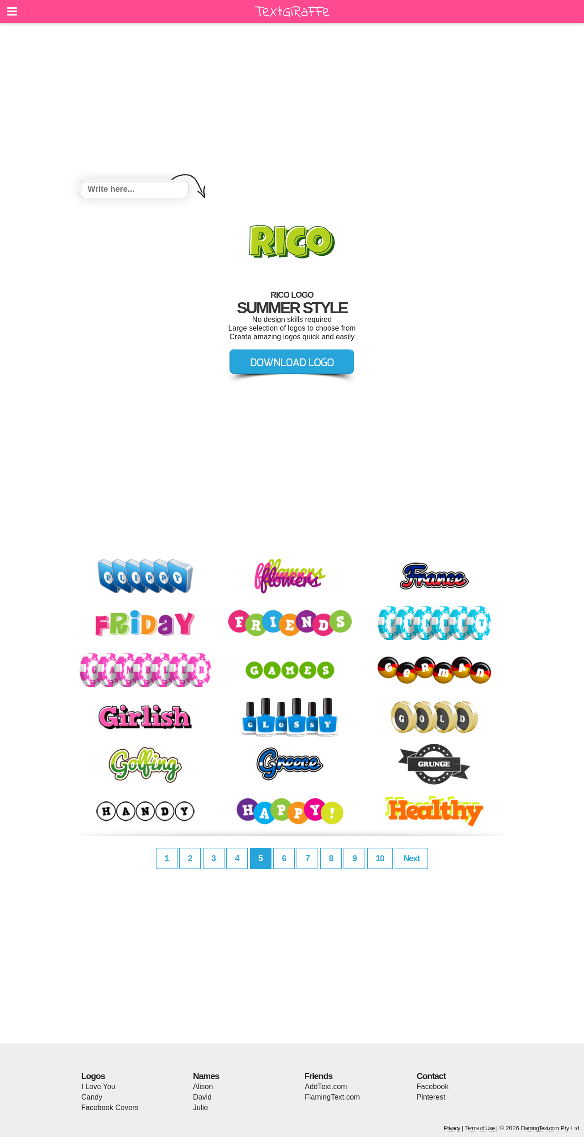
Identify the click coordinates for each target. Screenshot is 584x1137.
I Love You (98, 1086)
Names (206, 1076)
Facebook (432, 1086)
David (202, 1097)
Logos (93, 1076)
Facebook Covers (109, 1107)
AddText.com (326, 1086)
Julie (200, 1107)
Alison (203, 1086)
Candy (91, 1097)
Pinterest (431, 1097)
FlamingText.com (332, 1097)
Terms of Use (480, 1128)
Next (411, 858)
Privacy (452, 1128)
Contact (431, 1076)
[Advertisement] (292, 103)
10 (380, 858)
